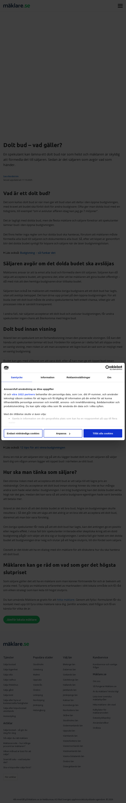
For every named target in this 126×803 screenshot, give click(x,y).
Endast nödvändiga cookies (23, 433)
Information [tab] (47, 377)
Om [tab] (109, 377)
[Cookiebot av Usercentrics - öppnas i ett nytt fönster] (108, 367)
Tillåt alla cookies (103, 433)
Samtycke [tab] (17, 377)
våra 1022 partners (23, 394)
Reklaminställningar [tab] (78, 377)
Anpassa (63, 433)
